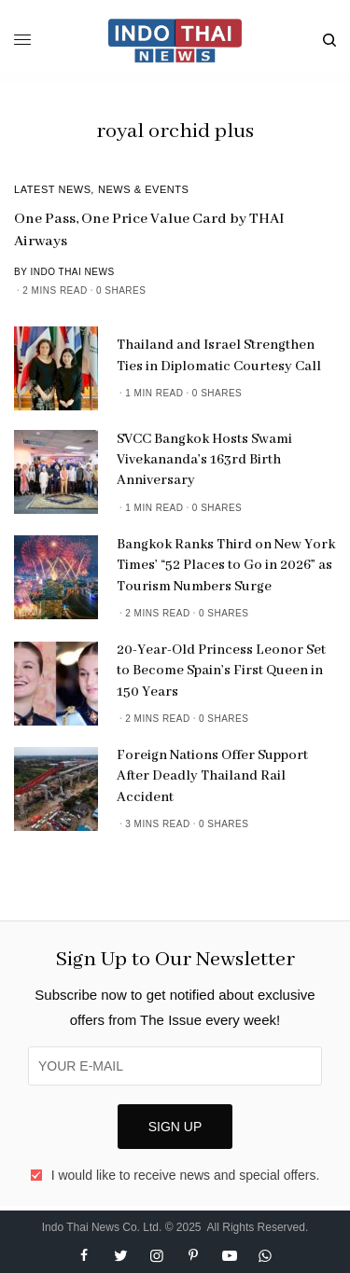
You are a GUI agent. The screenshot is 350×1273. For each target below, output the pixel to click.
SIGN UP (175, 1126)
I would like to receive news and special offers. (185, 1175)
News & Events (143, 189)
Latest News (52, 189)
